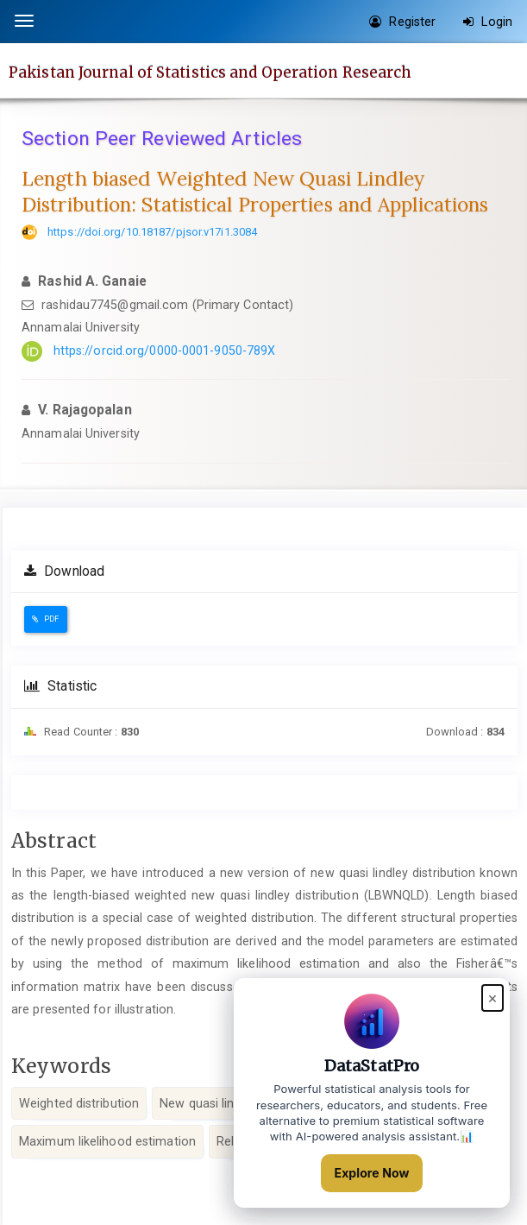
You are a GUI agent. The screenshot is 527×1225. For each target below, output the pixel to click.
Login (487, 21)
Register (402, 21)
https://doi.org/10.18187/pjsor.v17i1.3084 (152, 231)
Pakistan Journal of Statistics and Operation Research (210, 71)
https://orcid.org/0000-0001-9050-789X (164, 350)
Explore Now (372, 1172)
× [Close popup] (492, 997)
